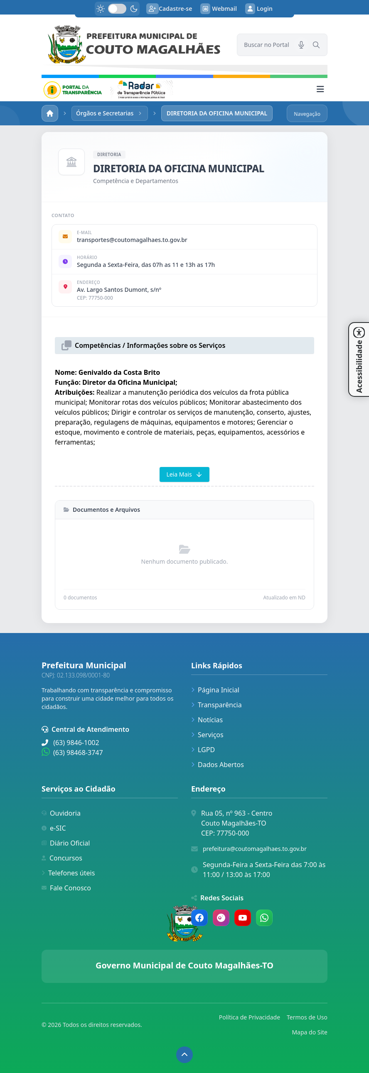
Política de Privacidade (249, 1017)
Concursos (62, 858)
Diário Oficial (66, 843)
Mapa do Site (309, 1032)
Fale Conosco (66, 887)
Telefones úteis (68, 872)
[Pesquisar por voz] (301, 44)
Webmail (218, 8)
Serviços (207, 734)
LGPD (203, 749)
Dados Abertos (217, 764)
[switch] (117, 9)
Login (259, 8)
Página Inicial (215, 689)
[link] (134, 44)
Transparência (216, 704)
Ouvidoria (61, 813)
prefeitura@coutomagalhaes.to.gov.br (255, 849)
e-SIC (54, 828)
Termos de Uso (307, 1017)
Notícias (207, 719)
